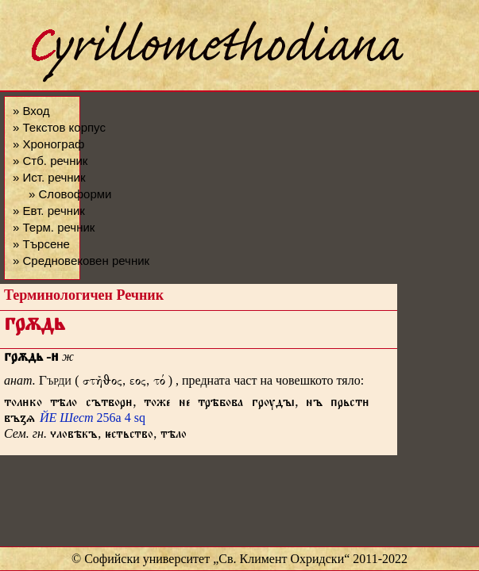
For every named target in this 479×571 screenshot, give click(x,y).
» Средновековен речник (81, 260)
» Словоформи (70, 194)
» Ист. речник (49, 177)
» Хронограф (48, 144)
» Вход (31, 110)
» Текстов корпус (59, 127)
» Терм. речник (54, 227)
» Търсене (41, 244)
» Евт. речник (49, 210)
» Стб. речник (50, 160)
